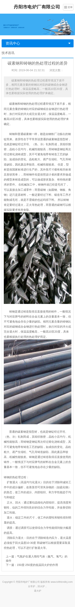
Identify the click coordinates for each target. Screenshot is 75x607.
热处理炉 (34, 336)
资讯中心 (13, 43)
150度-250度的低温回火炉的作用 (37, 564)
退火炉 (37, 590)
